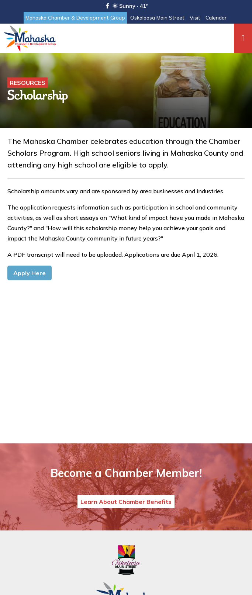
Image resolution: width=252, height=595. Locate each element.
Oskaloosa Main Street (157, 17)
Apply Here (29, 273)
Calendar (216, 17)
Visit (195, 17)
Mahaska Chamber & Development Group (75, 17)
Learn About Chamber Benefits (126, 501)
